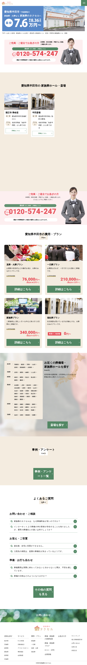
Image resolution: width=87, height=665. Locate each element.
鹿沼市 (22, 364)
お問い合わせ (76, 643)
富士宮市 (33, 377)
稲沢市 (29, 388)
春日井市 (29, 385)
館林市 (33, 404)
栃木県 (8, 364)
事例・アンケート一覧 (43, 474)
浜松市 (16, 377)
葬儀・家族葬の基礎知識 (49, 637)
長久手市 (33, 393)
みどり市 (33, 407)
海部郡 (33, 396)
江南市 (23, 388)
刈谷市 (21, 393)
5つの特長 (21, 641)
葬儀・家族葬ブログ (49, 644)
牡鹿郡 (33, 415)
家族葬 (33, 641)
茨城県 (8, 371)
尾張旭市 (22, 396)
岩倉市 (16, 396)
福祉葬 (33, 651)
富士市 (27, 377)
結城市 (27, 372)
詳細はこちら (16, 130)
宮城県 (8, 414)
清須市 (28, 396)
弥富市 (16, 393)
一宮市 (22, 385)
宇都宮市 (16, 364)
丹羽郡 (27, 390)
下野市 (28, 364)
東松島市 (27, 415)
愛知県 (8, 384)
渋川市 (21, 410)
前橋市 (21, 404)
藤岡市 (27, 407)
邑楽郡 (32, 410)
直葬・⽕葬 (34, 648)
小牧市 (35, 385)
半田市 (27, 393)
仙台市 (16, 415)
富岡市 (27, 410)
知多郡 (21, 390)
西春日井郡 (34, 390)
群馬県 (8, 403)
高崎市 (16, 404)
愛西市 (21, 399)
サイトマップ (76, 636)
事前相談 (20, 651)
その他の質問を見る (43, 592)
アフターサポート (23, 648)
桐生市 (16, 407)
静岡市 (21, 377)
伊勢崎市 (27, 404)
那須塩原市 (22, 367)
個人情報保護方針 (77, 639)
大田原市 (30, 367)
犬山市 (16, 390)
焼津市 (16, 380)
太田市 (21, 407)
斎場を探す (57, 425)
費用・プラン (36, 636)
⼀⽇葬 (33, 644)
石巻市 (21, 415)
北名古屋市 (17, 388)
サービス (21, 636)
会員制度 (20, 655)
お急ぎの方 (62, 636)
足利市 (16, 367)
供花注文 (74, 650)
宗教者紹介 (21, 644)
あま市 (35, 388)
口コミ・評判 (49, 650)
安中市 (16, 410)
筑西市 (21, 372)
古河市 (16, 372)
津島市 (16, 399)
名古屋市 (16, 385)
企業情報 (48, 654)
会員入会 (74, 647)
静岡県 (8, 376)
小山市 (33, 364)
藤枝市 (21, 380)
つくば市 (33, 372)
